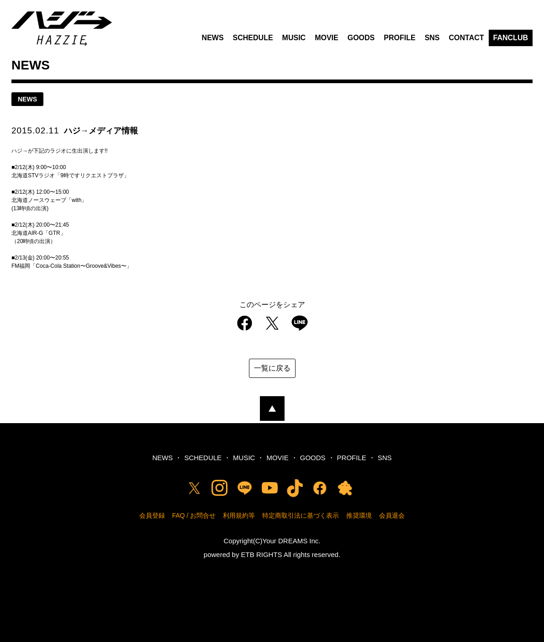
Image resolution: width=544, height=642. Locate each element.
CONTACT (466, 38)
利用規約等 (239, 515)
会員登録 (152, 515)
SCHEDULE (253, 38)
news (27, 99)
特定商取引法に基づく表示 (300, 515)
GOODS (361, 38)
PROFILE (399, 38)
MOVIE (326, 38)
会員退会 (392, 515)
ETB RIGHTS (261, 554)
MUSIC (294, 38)
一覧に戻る (272, 368)
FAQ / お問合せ (194, 515)
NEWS (213, 38)
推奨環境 (359, 515)
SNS (432, 38)
